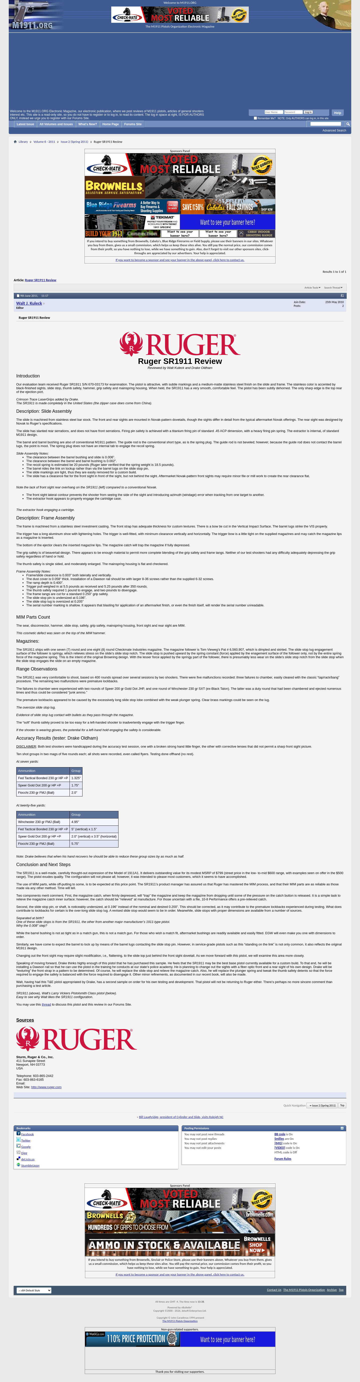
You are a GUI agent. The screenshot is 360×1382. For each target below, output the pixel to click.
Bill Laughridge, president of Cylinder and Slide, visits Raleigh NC (181, 1117)
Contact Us (274, 1290)
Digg (24, 1153)
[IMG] (278, 1143)
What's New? (87, 124)
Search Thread (332, 287)
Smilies (279, 1139)
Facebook (27, 1134)
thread (46, 1004)
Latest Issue (25, 124)
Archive (332, 1290)
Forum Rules (282, 1159)
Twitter (25, 1140)
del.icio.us (27, 1159)
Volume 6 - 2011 (44, 142)
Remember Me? (265, 118)
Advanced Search (334, 130)
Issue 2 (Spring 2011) (74, 142)
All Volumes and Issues (56, 124)
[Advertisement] (180, 72)
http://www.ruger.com (46, 1087)
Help (337, 113)
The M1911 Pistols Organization (304, 1290)
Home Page (110, 124)
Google (25, 1147)
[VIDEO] (279, 1148)
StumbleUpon (30, 1165)
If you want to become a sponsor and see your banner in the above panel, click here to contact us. (180, 260)
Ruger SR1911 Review (40, 280)
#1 (342, 295)
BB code (279, 1134)
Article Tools (311, 287)
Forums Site (133, 124)
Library (23, 142)
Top (342, 1105)
